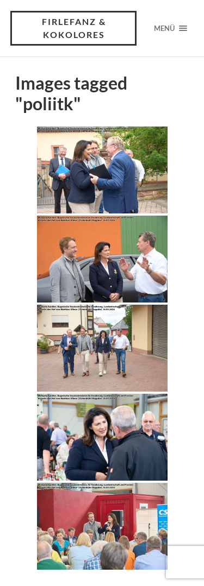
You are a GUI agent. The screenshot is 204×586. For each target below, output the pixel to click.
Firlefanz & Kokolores (74, 28)
